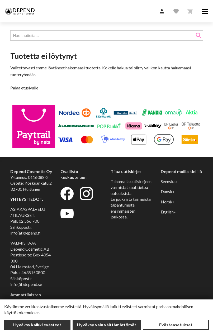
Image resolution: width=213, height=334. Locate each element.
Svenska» (169, 181)
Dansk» (167, 191)
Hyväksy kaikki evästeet (37, 324)
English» (168, 211)
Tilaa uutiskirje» (126, 171)
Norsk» (167, 201)
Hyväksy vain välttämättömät (106, 324)
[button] (162, 12)
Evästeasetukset (175, 324)
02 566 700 (29, 220)
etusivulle (29, 87)
